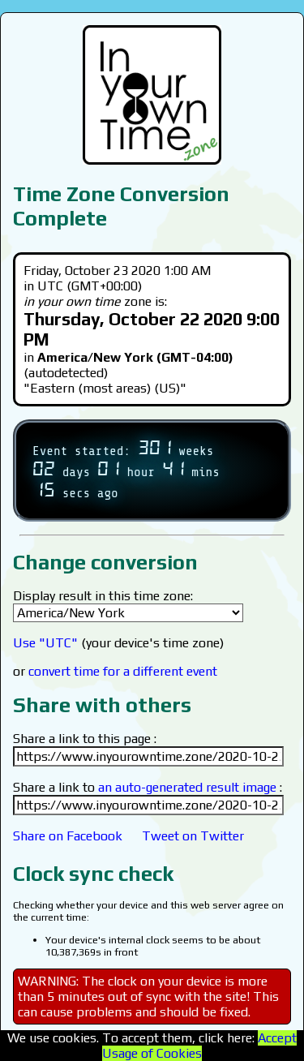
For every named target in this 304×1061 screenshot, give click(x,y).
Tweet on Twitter (193, 836)
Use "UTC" (45, 643)
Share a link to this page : (84, 738)
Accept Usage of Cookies (199, 1045)
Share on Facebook (67, 836)
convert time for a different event (122, 671)
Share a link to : (147, 787)
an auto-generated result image (187, 787)
